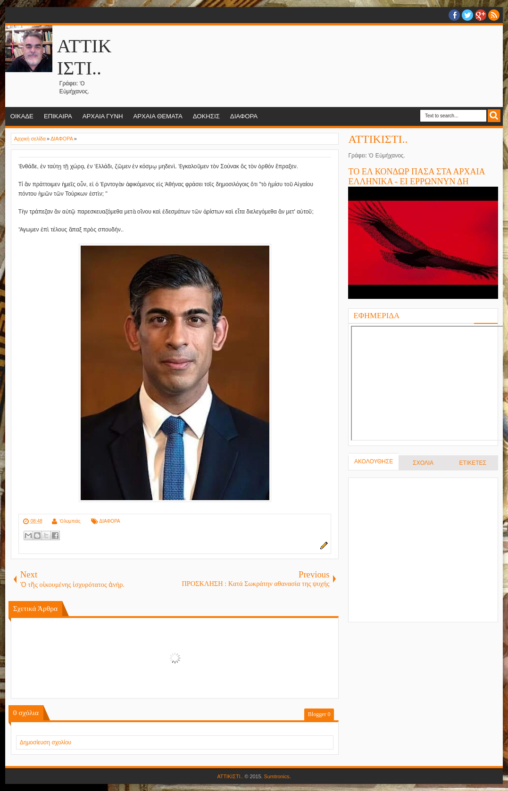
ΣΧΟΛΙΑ (423, 463)
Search (494, 115)
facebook (454, 15)
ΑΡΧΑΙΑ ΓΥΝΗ (103, 116)
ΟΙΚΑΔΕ (21, 116)
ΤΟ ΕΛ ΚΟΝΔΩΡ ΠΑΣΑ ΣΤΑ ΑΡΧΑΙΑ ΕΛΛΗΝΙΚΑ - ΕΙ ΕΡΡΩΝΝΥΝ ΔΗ (416, 176)
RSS (494, 15)
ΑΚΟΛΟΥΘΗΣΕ (373, 461)
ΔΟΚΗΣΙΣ (206, 116)
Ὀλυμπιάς (70, 521)
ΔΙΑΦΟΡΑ (244, 116)
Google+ (480, 15)
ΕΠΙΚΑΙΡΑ (58, 116)
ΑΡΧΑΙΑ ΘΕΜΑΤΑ (157, 116)
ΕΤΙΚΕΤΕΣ (472, 463)
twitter (467, 15)
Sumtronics (277, 776)
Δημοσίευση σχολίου (45, 742)
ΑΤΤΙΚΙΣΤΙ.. (378, 139)
